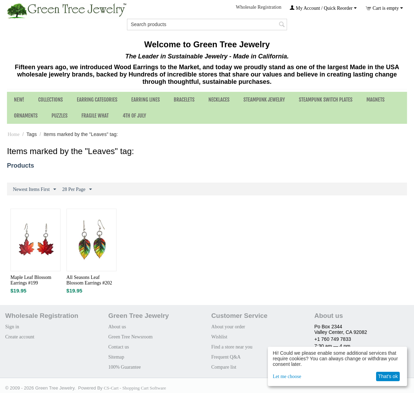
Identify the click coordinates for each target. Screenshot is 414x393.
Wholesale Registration (258, 7)
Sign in (12, 326)
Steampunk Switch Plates (325, 99)
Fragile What (95, 115)
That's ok (388, 376)
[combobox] (207, 24)
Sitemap (116, 357)
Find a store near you (231, 347)
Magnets (375, 99)
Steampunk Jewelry (264, 99)
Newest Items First (34, 189)
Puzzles (59, 115)
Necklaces (219, 99)
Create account (19, 336)
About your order (228, 326)
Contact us (118, 347)
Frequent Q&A (225, 357)
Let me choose (287, 376)
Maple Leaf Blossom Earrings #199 (30, 280)
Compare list (223, 367)
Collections (50, 99)
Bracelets (184, 99)
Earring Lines (145, 99)
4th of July (134, 115)
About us (117, 326)
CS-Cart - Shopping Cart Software (135, 388)
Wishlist (219, 336)
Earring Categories (97, 99)
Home (13, 134)
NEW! (19, 99)
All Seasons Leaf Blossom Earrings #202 (89, 280)
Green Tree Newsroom (130, 336)
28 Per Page (77, 189)
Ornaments (26, 115)
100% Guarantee (124, 367)
